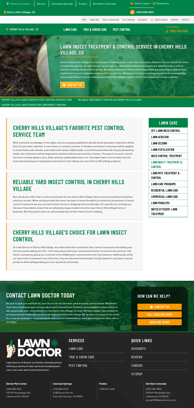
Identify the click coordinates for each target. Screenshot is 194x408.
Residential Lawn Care (164, 190)
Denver (41, 3)
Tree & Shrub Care (110, 19)
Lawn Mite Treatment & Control (165, 175)
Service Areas (159, 19)
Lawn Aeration (160, 137)
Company (174, 19)
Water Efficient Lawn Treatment (164, 211)
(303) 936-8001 (142, 12)
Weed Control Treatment (166, 156)
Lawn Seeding (159, 143)
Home (84, 19)
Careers (137, 365)
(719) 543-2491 (107, 388)
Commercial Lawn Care (164, 196)
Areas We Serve (160, 322)
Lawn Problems (160, 203)
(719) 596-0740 (60, 388)
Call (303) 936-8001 (159, 314)
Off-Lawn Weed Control (165, 130)
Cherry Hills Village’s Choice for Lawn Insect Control (34, 104)
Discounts (142, 19)
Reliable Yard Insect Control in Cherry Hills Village (109, 99)
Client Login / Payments (149, 3)
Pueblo (83, 3)
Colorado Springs (62, 3)
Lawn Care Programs (163, 184)
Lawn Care (94, 19)
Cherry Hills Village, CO (21, 12)
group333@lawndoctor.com (161, 399)
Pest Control (128, 19)
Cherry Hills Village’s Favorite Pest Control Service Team (37, 99)
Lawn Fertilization (162, 149)
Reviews (137, 357)
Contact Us (72, 85)
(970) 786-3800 (154, 388)
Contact (185, 19)
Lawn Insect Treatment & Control (166, 164)
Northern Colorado (104, 3)
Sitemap (136, 374)
